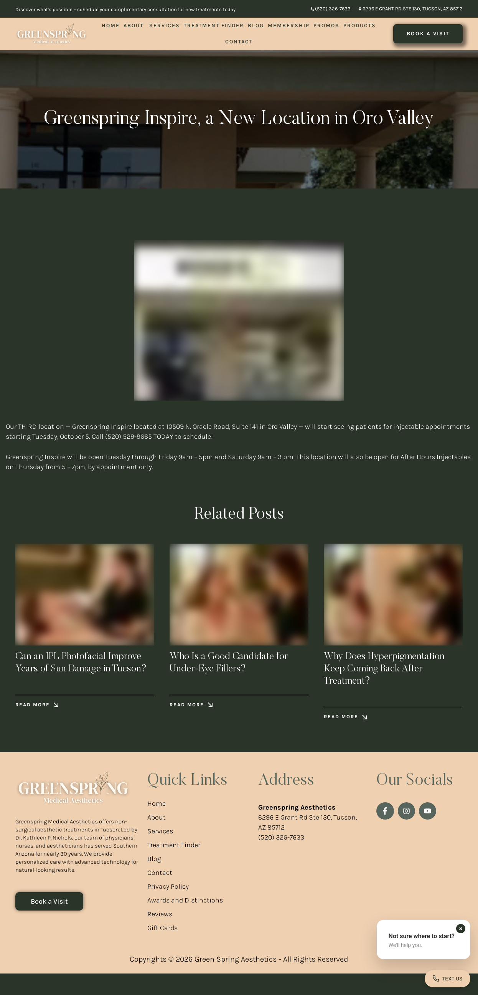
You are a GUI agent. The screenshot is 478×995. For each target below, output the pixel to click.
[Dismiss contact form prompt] (460, 928)
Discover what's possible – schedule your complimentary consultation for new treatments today (125, 9)
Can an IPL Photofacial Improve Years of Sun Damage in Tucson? (68, 672)
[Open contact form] (447, 978)
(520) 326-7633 (281, 859)
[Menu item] (111, 26)
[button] (331, 9)
